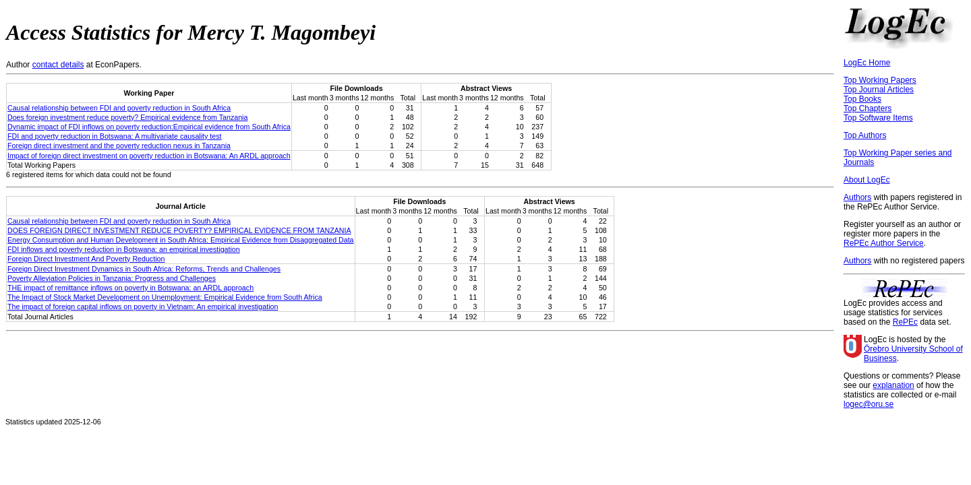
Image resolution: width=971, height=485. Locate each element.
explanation (893, 385)
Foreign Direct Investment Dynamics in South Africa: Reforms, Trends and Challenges (144, 269)
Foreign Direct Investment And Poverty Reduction (86, 259)
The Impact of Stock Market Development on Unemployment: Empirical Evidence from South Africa (164, 297)
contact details (58, 64)
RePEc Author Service (884, 243)
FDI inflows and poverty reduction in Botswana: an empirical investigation (123, 249)
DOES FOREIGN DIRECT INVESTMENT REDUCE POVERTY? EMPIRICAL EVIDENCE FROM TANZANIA (179, 230)
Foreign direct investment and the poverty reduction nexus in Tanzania (119, 145)
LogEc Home (867, 62)
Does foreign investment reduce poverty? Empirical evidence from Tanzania (127, 117)
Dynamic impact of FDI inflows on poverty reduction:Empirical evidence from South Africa (149, 127)
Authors (857, 197)
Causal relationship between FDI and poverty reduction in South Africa (119, 108)
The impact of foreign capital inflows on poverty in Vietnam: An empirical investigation (142, 306)
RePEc (905, 322)
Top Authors (865, 135)
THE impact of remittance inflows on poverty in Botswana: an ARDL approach (130, 288)
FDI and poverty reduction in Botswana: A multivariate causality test (114, 136)
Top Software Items (878, 118)
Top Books (862, 99)
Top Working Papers (880, 80)
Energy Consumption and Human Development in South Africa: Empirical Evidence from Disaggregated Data (180, 240)
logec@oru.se (868, 404)
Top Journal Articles (879, 89)
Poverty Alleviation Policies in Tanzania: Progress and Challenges (111, 278)
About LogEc (867, 180)
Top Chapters (867, 108)
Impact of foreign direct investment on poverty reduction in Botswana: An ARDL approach (149, 156)
